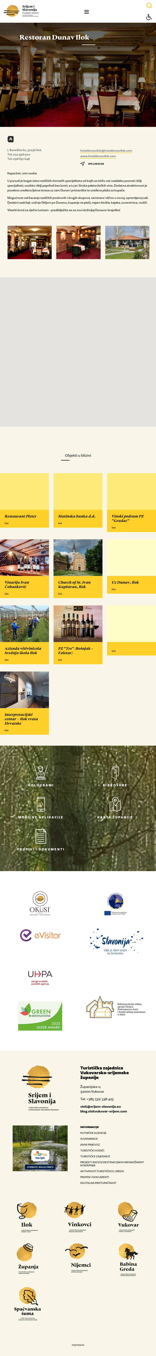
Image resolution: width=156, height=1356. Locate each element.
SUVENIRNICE (89, 1138)
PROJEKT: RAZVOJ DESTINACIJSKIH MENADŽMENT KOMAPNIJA (112, 1163)
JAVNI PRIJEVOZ (90, 1144)
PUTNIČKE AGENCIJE (93, 1133)
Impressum (78, 1344)
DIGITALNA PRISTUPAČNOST (98, 1183)
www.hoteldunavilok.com (98, 156)
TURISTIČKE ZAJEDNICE (95, 1156)
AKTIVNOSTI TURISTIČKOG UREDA (102, 1171)
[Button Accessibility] (149, 23)
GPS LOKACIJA (92, 164)
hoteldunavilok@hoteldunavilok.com (106, 151)
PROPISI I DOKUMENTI (94, 1177)
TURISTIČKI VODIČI (92, 1150)
